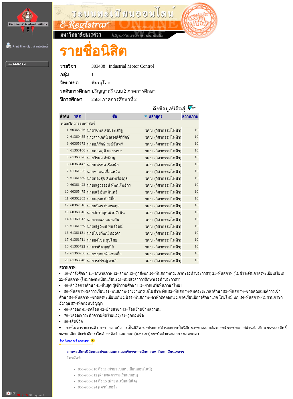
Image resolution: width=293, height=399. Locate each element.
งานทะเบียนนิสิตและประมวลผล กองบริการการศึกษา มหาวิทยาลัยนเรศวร (125, 352)
